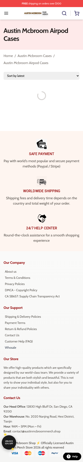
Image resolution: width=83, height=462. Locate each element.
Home (8, 56)
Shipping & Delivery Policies (23, 317)
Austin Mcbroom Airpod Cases (26, 63)
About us (10, 272)
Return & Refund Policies (21, 329)
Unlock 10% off (9, 442)
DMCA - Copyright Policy (21, 290)
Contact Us (12, 335)
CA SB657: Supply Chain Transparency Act (32, 296)
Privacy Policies (15, 284)
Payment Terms (15, 323)
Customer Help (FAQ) (19, 341)
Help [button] (72, 456)
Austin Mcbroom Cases (34, 56)
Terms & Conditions (17, 278)
